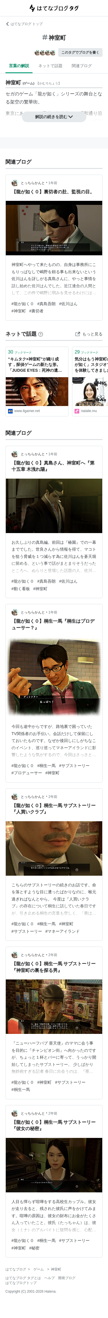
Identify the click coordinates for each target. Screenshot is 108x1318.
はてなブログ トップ (24, 24)
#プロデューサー (27, 773)
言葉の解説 (19, 65)
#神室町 (19, 311)
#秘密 (34, 1248)
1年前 (52, 183)
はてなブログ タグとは (23, 1278)
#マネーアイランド (63, 931)
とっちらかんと (33, 183)
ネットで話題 (50, 65)
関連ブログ (82, 65)
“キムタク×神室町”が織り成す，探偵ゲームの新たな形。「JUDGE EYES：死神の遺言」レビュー (34, 365)
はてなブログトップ (21, 1283)
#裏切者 (36, 311)
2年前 (52, 797)
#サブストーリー (74, 765)
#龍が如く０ (23, 303)
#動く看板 (21, 588)
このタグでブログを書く (80, 52)
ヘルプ (49, 1278)
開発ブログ (66, 1278)
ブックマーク (20, 352)
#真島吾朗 (46, 303)
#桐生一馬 (46, 765)
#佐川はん (68, 303)
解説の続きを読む (54, 116)
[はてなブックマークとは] (40, 334)
